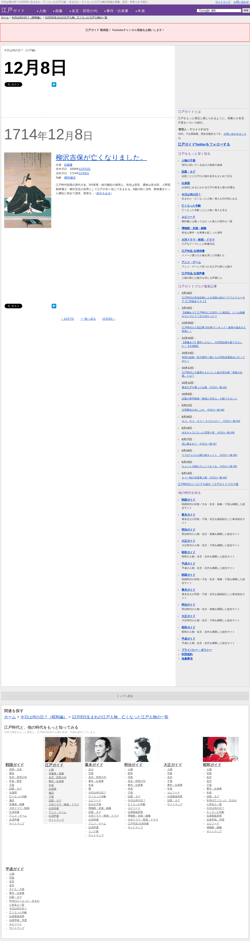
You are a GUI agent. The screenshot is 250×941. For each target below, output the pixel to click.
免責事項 (187, 658)
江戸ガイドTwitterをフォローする (204, 144)
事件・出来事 (117, 11)
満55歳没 (70, 177)
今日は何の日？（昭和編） (27, 17)
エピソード (188, 217)
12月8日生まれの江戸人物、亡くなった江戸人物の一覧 (76, 17)
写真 (91, 773)
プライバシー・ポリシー (197, 650)
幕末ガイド (188, 514)
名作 (209, 781)
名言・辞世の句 (84, 11)
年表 (141, 11)
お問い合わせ (241, 1)
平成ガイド (188, 563)
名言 (169, 777)
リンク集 (93, 831)
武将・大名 (15, 769)
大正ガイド (188, 540)
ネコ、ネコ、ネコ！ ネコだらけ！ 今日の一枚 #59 (211, 421)
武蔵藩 (68, 164)
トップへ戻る (125, 696)
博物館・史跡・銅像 (194, 228)
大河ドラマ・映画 (19, 808)
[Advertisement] (87, 103)
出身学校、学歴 (215, 819)
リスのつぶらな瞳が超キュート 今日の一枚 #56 (209, 455)
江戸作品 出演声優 (193, 273)
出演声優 (14, 819)
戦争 (130, 773)
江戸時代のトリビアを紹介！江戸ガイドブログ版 (208, 484)
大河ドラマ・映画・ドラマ (198, 239)
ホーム (5, 17)
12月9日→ (108, 318)
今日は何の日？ (191, 194)
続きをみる (104, 193)
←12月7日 (67, 318)
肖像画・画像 (16, 804)
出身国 (186, 183)
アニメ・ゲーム (191, 262)
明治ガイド (188, 529)
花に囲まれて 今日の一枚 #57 (199, 443)
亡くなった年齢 (191, 205)
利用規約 (187, 654)
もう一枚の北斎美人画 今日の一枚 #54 (204, 477)
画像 (58, 11)
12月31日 (85, 169)
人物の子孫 (188, 160)
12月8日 (84, 173)
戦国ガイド (188, 499)
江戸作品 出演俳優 (193, 251)
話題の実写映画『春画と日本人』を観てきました (209, 398)
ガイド (13, 10)
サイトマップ (222, 1)
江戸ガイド (63, 763)
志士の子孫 (94, 804)
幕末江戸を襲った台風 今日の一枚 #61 (204, 387)
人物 (42, 11)
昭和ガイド (188, 552)
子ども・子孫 (16, 889)
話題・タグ (188, 171)
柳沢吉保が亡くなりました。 (101, 157)
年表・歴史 (15, 781)
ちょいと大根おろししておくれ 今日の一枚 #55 (209, 466)
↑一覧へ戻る (88, 318)
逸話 (11, 800)
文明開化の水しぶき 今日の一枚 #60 (203, 409)
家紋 (11, 773)
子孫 (11, 785)
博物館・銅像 (214, 827)
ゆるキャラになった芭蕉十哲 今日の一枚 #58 (208, 432)
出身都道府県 (135, 812)
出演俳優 (14, 812)
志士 (91, 769)
